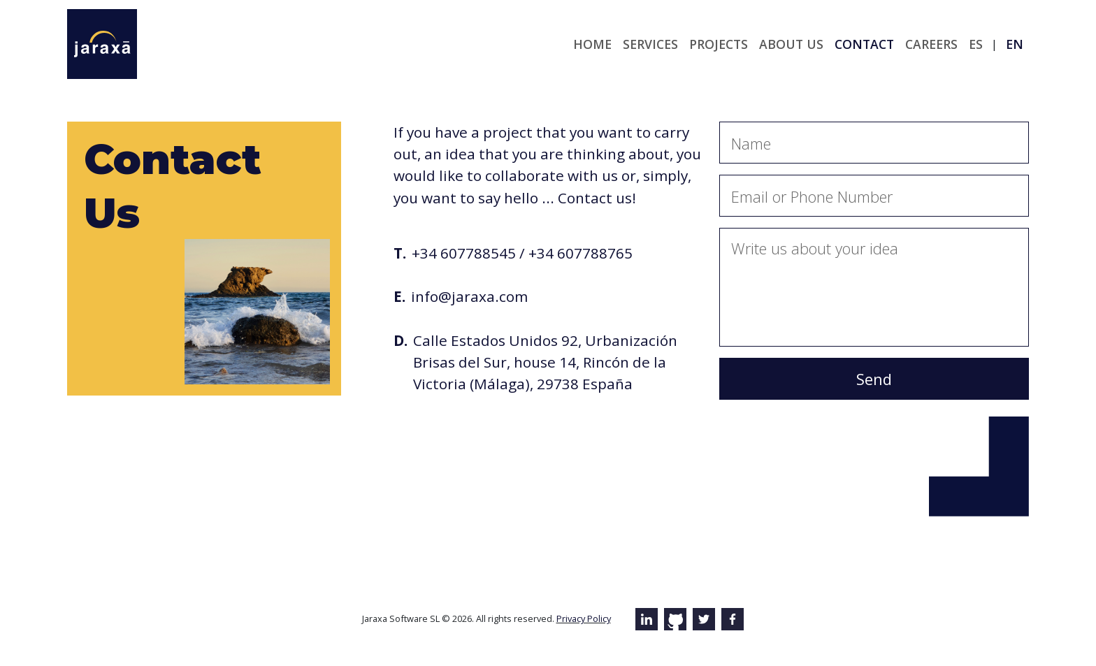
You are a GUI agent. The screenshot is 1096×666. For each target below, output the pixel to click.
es (976, 44)
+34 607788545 (464, 253)
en (1014, 44)
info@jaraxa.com (469, 296)
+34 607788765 (580, 253)
